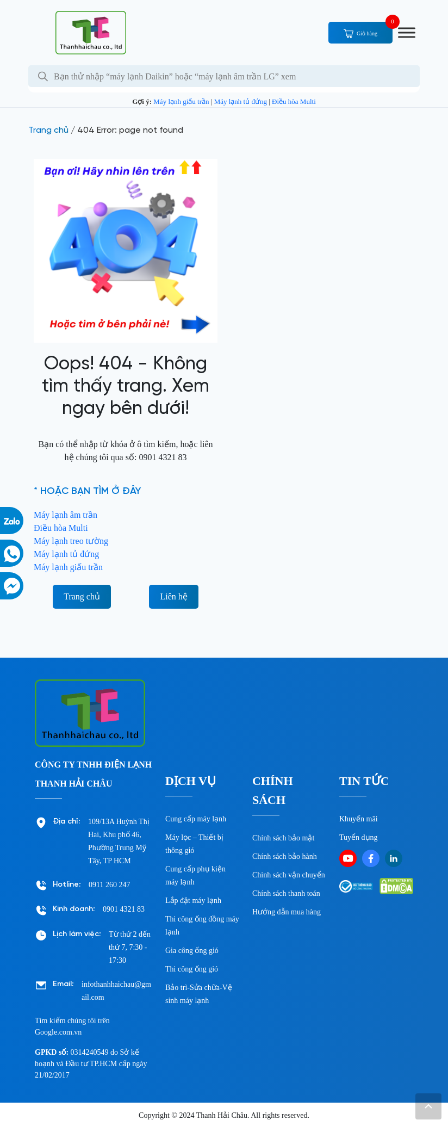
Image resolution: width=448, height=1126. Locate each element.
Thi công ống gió (191, 969)
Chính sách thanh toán (286, 893)
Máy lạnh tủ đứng (240, 101)
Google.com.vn (58, 1032)
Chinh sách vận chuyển (288, 875)
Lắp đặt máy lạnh (193, 900)
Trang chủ (48, 130)
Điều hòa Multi (294, 101)
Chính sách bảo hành (284, 856)
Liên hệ (173, 596)
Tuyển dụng (358, 837)
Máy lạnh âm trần (65, 514)
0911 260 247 (109, 885)
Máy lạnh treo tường (71, 541)
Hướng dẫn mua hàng (286, 912)
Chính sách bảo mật (283, 838)
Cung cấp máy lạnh (195, 819)
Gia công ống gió (192, 950)
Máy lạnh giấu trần (181, 101)
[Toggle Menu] (406, 32)
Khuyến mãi (358, 819)
